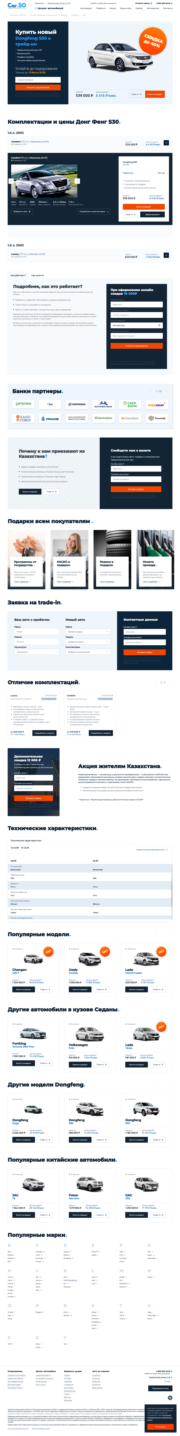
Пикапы (67, 1394)
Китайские (96, 1375)
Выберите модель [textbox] (76, 642)
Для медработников (15, 1381)
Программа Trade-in (15, 1388)
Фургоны (67, 1397)
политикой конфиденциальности (134, 660)
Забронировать (152, 214)
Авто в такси (41, 1384)
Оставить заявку (136, 489)
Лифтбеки (68, 1381)
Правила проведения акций (41, 1428)
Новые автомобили (43, 1375)
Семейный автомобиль (16, 1375)
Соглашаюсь (160, 1427)
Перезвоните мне (160, 1388)
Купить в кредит (155, 94)
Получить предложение (38, 87)
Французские (97, 1388)
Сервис (139, 8)
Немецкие (96, 1381)
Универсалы (69, 1384)
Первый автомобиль (15, 1378)
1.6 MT (16, 848)
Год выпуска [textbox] (22, 652)
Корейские (96, 1384)
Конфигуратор (41, 1381)
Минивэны (68, 1400)
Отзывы (167, 1381)
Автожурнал (153, 8)
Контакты (167, 8)
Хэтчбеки (67, 1378)
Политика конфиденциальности (18, 1428)
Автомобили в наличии (45, 1378)
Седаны (67, 1375)
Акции (113, 8)
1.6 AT (26, 848)
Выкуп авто (125, 8)
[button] (11, 181)
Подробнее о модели (44, 733)
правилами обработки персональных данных (46, 96)
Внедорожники (69, 1391)
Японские (96, 1378)
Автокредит (86, 8)
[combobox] (36, 652)
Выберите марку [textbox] (75, 632)
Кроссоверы (68, 1388)
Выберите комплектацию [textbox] (79, 652)
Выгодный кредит (14, 1384)
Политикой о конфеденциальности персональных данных (159, 1417)
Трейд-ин (100, 8)
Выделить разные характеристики (150, 850)
